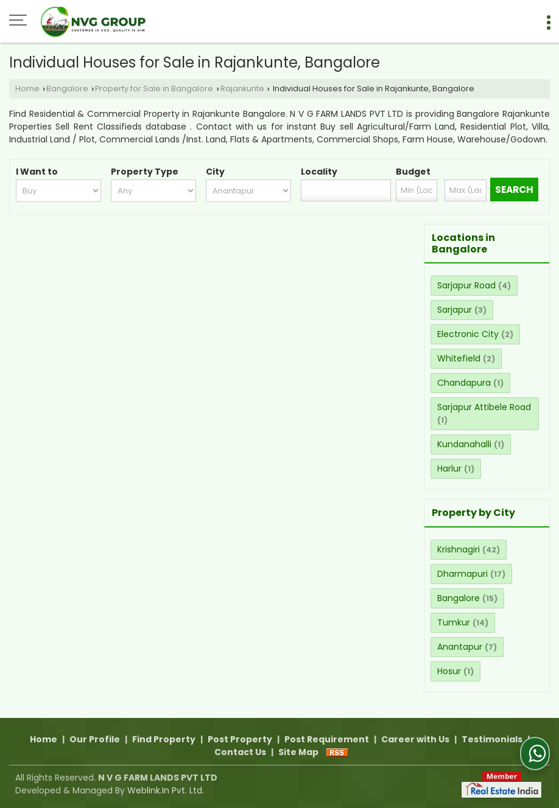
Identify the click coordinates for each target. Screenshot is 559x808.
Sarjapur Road (466, 285)
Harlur (449, 468)
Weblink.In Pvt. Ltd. (165, 790)
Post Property (240, 739)
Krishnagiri (458, 549)
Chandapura (464, 383)
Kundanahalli (464, 444)
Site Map (298, 752)
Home (27, 88)
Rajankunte (242, 88)
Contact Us (240, 752)
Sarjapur (454, 310)
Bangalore (67, 88)
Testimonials (492, 739)
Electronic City (468, 334)
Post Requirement (326, 739)
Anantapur (459, 647)
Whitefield (458, 358)
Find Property (163, 739)
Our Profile (94, 739)
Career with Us (415, 739)
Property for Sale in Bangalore (154, 88)
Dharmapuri (462, 574)
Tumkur (453, 622)
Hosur (449, 671)
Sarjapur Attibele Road (484, 407)
